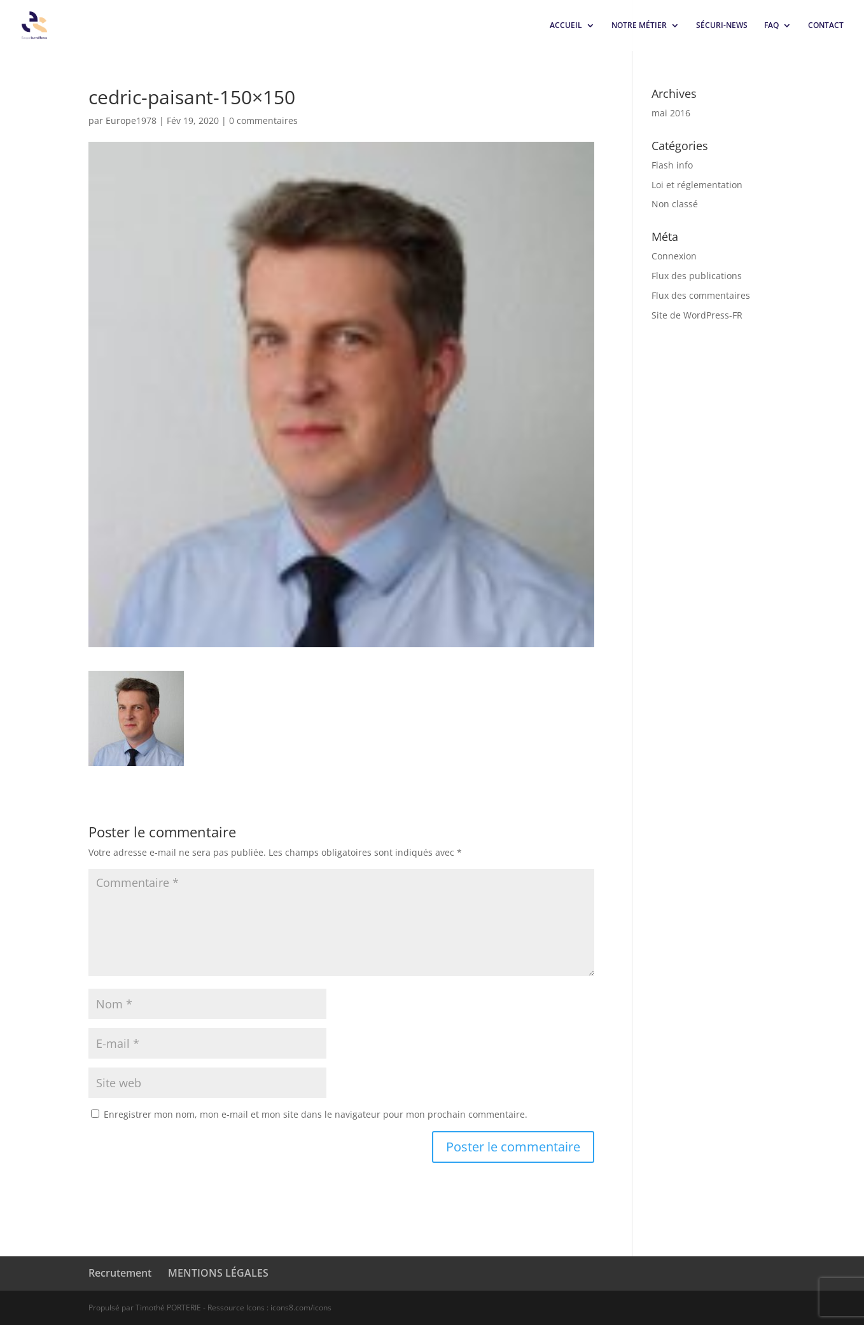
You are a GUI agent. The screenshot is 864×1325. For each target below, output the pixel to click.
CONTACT (826, 26)
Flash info (672, 165)
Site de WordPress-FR (696, 315)
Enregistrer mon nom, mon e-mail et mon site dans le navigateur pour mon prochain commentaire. (315, 1114)
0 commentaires (263, 120)
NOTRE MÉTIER (639, 26)
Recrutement (119, 1273)
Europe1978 (131, 120)
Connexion (674, 256)
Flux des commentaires (700, 295)
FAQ (771, 26)
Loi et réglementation (696, 185)
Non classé (674, 204)
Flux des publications (696, 276)
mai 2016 (670, 113)
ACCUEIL (566, 26)
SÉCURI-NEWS (722, 26)
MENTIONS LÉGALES (218, 1273)
